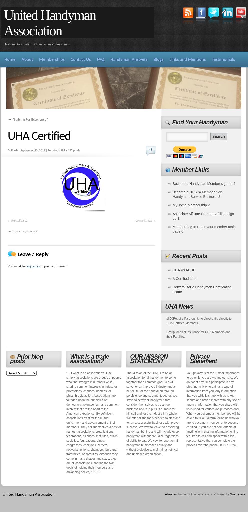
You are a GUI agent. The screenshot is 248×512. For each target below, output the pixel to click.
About (27, 59)
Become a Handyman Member (196, 184)
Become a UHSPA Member (194, 192)
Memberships (52, 59)
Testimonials (223, 59)
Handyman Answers (129, 59)
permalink (32, 231)
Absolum (171, 494)
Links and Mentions (188, 59)
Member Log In (184, 227)
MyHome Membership (190, 205)
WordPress (237, 494)
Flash (15, 150)
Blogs (159, 59)
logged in (33, 266)
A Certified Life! (184, 279)
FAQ (100, 59)
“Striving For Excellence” (28, 119)
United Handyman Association (50, 22)
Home (10, 59)
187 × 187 (66, 150)
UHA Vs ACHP (184, 270)
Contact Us (81, 59)
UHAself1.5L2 (19, 220)
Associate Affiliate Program (193, 214)
